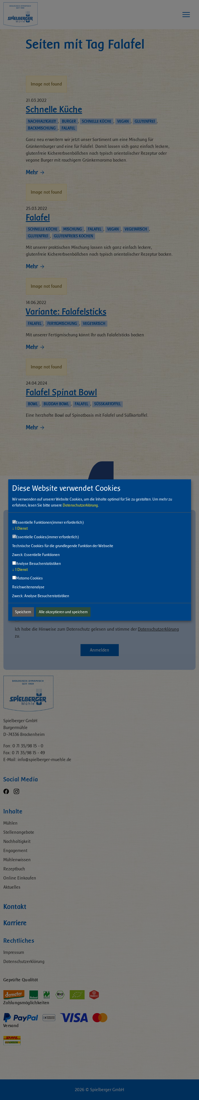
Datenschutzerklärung (80, 505)
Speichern (23, 612)
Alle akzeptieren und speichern (63, 612)
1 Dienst (20, 528)
